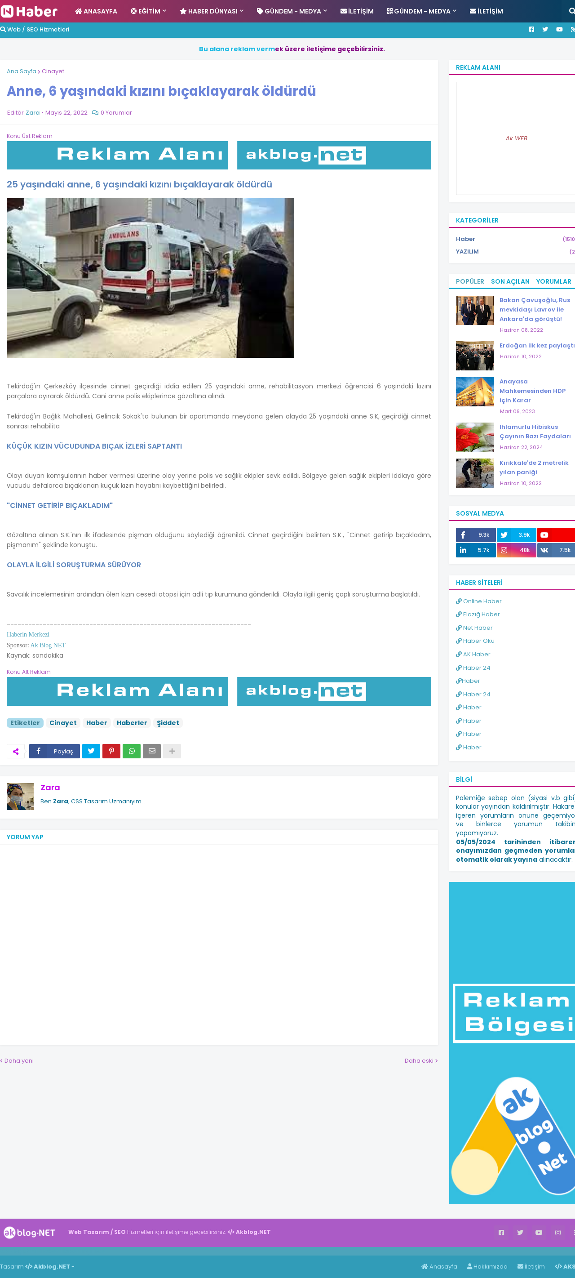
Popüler (470, 281)
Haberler (132, 722)
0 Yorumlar (116, 112)
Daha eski (419, 1060)
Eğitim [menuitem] (145, 11)
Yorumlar (553, 281)
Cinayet (53, 71)
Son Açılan (510, 281)
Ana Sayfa (21, 71)
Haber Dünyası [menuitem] (209, 11)
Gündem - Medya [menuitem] (289, 11)
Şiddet (168, 722)
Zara (50, 787)
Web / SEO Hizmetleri (34, 29)
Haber (96, 722)
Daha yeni (19, 1060)
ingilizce (93, 1251)
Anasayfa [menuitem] (96, 11)
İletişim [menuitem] (357, 11)
